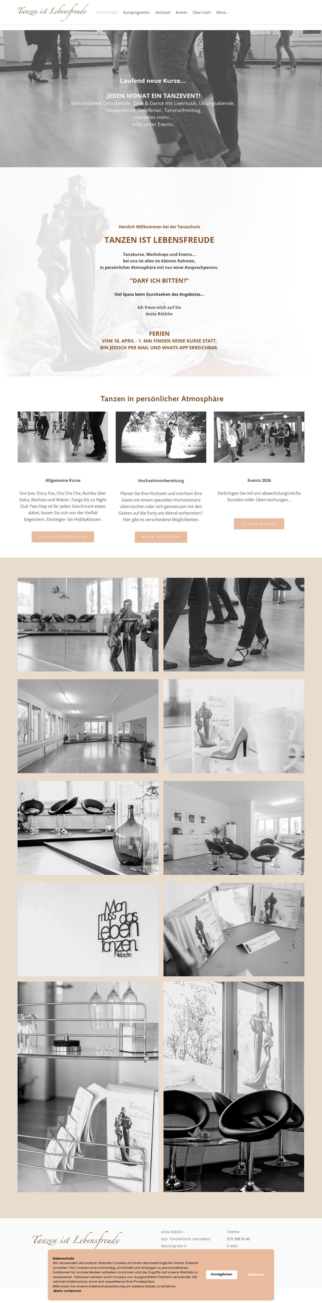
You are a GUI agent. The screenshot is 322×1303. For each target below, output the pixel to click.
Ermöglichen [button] (221, 1274)
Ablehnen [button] (256, 1274)
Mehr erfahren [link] (68, 1291)
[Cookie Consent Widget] (161, 1275)
